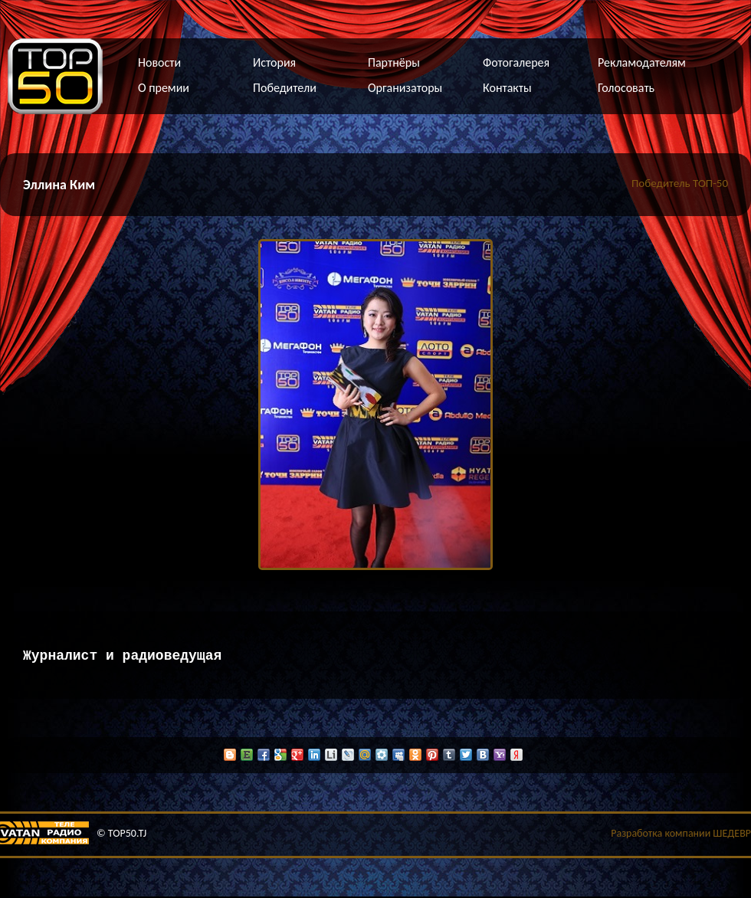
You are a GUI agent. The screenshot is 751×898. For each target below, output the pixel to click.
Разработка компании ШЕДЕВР (681, 834)
